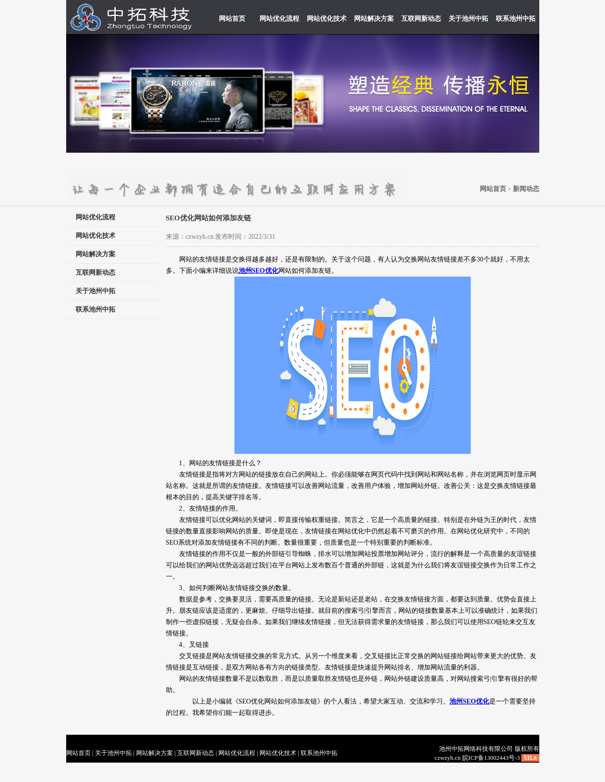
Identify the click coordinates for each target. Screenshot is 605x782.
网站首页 (232, 18)
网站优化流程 (279, 18)
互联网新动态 (421, 18)
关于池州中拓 (468, 18)
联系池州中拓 (516, 18)
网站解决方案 (374, 18)
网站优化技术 (326, 18)
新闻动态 (526, 188)
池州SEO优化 (469, 701)
